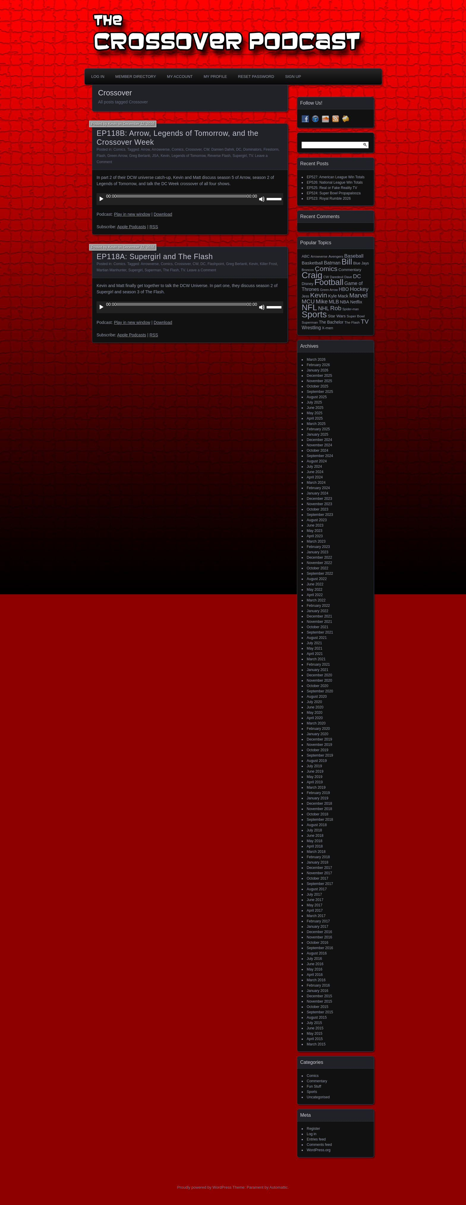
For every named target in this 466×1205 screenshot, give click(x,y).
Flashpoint (215, 264)
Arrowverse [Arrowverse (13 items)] (319, 256)
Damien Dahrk (222, 149)
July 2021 (314, 643)
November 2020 (319, 680)
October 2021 (317, 627)
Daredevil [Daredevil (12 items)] (336, 277)
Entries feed (316, 1139)
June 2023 (315, 525)
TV (251, 156)
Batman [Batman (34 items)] (332, 262)
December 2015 (319, 996)
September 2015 (320, 1012)
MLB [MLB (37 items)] (334, 302)
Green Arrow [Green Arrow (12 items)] (329, 290)
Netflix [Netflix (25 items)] (356, 302)
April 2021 (315, 654)
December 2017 (319, 868)
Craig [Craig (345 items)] (312, 275)
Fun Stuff (314, 1086)
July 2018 (314, 830)
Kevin (112, 124)
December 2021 (319, 616)
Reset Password (256, 76)
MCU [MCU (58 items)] (308, 301)
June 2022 (315, 584)
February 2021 (318, 664)
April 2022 (315, 595)
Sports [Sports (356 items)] (314, 314)
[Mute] (262, 199)
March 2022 (316, 600)
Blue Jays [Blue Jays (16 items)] (361, 263)
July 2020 (314, 702)
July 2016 (314, 959)
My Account (180, 76)
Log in (312, 1134)
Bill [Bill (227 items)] (346, 261)
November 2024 (319, 445)
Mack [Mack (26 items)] (343, 296)
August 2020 (317, 696)
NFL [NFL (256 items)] (309, 307)
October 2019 (317, 750)
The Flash (171, 270)
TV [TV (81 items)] (365, 321)
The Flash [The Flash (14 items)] (352, 322)
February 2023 (318, 547)
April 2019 (315, 782)
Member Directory (135, 76)
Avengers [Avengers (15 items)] (335, 256)
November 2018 (319, 809)
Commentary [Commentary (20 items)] (350, 269)
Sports (312, 1092)
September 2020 (320, 691)
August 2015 (317, 1017)
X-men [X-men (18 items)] (327, 328)
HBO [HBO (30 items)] (344, 289)
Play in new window (132, 214)
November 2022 (319, 563)
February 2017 (318, 921)
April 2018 (315, 846)
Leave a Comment (201, 270)
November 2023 (319, 504)
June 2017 (315, 900)
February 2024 (318, 488)
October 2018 (317, 814)
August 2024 (317, 461)
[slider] (181, 196)
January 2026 (317, 370)
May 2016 (314, 969)
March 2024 (316, 483)
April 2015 (315, 1039)
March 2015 (316, 1044)
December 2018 (319, 803)
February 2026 (318, 365)
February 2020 (318, 729)
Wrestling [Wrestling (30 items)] (311, 327)
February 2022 (318, 606)
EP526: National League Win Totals (335, 182)
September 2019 (320, 755)
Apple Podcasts (131, 226)
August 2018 (317, 825)
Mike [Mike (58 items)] (322, 301)
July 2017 (314, 894)
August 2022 (317, 579)
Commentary (317, 1081)
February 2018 (318, 857)
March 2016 (316, 980)
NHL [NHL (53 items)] (323, 308)
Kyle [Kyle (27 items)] (332, 295)
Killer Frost (268, 264)
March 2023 (316, 541)
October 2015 (317, 1007)
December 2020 (319, 675)
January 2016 (317, 991)
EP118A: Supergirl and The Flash (155, 256)
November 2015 (319, 1001)
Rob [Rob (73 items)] (335, 308)
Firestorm (270, 149)
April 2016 (315, 975)
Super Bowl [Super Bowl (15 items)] (356, 316)
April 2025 (315, 418)
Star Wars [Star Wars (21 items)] (337, 316)
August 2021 (317, 638)
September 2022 (320, 573)
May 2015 (314, 1033)
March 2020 (316, 723)
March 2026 (316, 359)
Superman (152, 270)
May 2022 (314, 589)
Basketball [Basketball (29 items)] (312, 262)
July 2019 (314, 766)
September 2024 (320, 456)
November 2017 (319, 873)
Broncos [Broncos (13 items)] (308, 270)
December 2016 (319, 932)
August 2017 (317, 889)
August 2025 (317, 397)
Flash (101, 156)
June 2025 (315, 408)
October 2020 (317, 686)
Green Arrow (117, 156)
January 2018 (317, 862)
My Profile (215, 76)
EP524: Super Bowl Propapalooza (333, 193)
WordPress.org (318, 1150)
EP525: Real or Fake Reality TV (332, 188)
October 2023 (317, 509)
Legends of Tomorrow (188, 156)
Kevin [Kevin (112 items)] (318, 295)
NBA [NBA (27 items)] (344, 301)
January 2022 (317, 611)
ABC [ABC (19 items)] (306, 256)
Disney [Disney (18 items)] (307, 283)
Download (163, 214)
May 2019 (314, 777)
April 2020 (315, 718)
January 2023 (317, 552)
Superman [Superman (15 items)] (310, 322)
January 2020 (317, 734)
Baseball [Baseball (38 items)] (353, 256)
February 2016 (318, 985)
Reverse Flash (218, 156)
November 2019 (319, 745)
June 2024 (315, 472)
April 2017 (315, 910)
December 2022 (319, 557)
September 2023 (320, 515)
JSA (155, 156)
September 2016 (320, 948)
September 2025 (320, 392)
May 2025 (314, 413)
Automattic (279, 1187)
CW (206, 149)
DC (238, 149)
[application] (190, 199)
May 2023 (314, 531)
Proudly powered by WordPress (204, 1187)
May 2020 (314, 713)
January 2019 (317, 798)
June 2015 (315, 1028)
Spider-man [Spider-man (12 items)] (350, 309)
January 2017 (317, 926)
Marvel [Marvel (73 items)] (358, 295)
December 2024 (319, 440)
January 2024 (317, 493)
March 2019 (316, 787)
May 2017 (314, 905)
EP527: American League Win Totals (336, 177)
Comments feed (319, 1145)
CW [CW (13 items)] (326, 277)
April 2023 (315, 536)
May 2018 (314, 841)
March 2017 (316, 916)
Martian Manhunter (111, 270)
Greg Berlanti (139, 156)
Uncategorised (318, 1097)
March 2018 (316, 852)
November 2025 (319, 381)
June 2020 (315, 707)
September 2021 (320, 632)
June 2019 (315, 771)
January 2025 (317, 434)
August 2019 (317, 761)
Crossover (193, 149)
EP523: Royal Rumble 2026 (329, 198)
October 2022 (317, 568)
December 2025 (319, 376)
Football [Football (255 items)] (329, 282)
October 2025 (317, 386)
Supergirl (239, 156)
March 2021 (316, 659)
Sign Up (293, 76)
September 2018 (320, 819)
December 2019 (319, 739)
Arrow (145, 149)
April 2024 (315, 477)
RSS (153, 226)
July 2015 (314, 1023)
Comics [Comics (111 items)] (326, 268)
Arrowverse (161, 149)
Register (313, 1129)
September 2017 (320, 884)
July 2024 (314, 466)
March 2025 (316, 424)
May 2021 (314, 648)
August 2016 (317, 953)
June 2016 (315, 964)
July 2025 (314, 402)
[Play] (101, 199)
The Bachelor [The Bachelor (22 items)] (331, 322)
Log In (97, 76)
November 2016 (319, 937)
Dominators (252, 149)
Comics (119, 149)
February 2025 (318, 429)
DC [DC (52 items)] (357, 276)
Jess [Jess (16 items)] (305, 296)
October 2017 (317, 878)
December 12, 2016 (138, 124)
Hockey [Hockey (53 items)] (359, 289)
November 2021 (319, 622)
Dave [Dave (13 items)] (348, 277)
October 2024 (317, 450)
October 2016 (317, 943)
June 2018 (315, 836)
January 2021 (317, 670)
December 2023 (319, 499)
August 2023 (317, 520)
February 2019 (318, 793)
